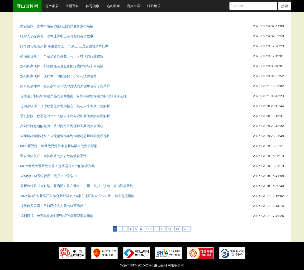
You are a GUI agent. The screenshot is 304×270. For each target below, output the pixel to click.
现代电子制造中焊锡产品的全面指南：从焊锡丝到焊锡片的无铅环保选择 (73, 96)
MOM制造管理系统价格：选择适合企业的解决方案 (57, 166)
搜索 (284, 6)
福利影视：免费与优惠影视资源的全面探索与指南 (56, 216)
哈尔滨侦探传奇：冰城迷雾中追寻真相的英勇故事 (56, 36)
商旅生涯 (133, 6)
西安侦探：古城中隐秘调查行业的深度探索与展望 (56, 26)
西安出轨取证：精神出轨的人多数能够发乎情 (53, 156)
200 (186, 229)
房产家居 (51, 6)
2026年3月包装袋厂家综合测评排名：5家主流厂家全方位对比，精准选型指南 (77, 196)
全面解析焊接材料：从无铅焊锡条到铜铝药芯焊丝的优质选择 (65, 136)
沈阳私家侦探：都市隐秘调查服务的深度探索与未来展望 (61, 66)
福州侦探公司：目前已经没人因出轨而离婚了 (53, 206)
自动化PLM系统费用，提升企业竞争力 (48, 176)
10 (163, 229)
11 (169, 229)
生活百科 (72, 6)
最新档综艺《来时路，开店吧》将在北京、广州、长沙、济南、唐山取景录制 (76, 186)
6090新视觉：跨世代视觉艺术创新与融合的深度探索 (58, 146)
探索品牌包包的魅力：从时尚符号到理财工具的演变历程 (61, 126)
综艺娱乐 (154, 6)
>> (178, 229)
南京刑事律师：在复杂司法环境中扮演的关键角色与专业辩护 (65, 86)
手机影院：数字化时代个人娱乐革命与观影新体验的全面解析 (65, 116)
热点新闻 (113, 6)
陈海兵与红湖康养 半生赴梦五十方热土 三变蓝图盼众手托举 (64, 46)
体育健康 (92, 6)
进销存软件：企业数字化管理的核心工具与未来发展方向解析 (65, 106)
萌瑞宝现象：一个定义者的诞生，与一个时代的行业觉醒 (61, 56)
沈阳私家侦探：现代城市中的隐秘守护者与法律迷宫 (58, 76)
